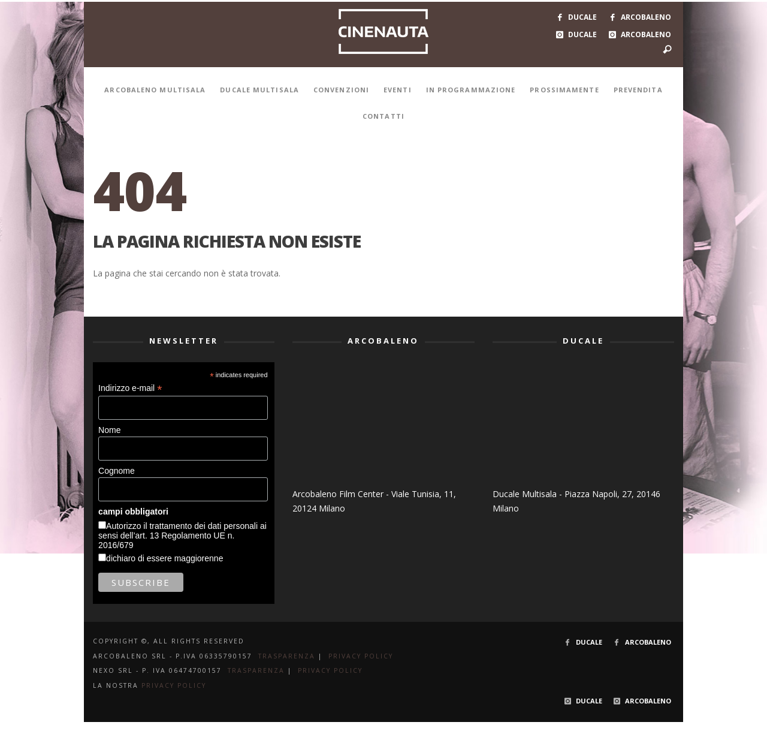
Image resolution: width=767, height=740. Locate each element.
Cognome (116, 471)
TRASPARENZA (286, 656)
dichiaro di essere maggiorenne (164, 558)
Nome (109, 430)
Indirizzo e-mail (130, 388)
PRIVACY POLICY (360, 656)
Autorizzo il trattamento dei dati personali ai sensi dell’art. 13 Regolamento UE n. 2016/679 (182, 535)
